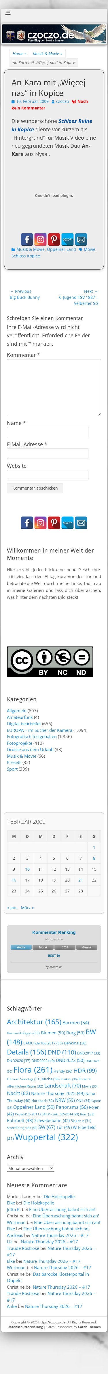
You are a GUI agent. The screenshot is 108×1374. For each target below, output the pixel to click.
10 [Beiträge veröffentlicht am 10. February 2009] (27, 869)
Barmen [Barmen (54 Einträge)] (75, 1022)
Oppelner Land (61, 249)
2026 (65, 947)
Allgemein (16, 710)
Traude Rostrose (23, 1248)
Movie (89, 249)
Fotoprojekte (19, 743)
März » (27, 907)
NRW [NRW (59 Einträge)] (65, 1100)
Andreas (15, 1235)
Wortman (16, 1222)
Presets (14, 762)
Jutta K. (14, 1209)
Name (16, 422)
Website (16, 465)
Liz (9, 1241)
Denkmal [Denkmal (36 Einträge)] (75, 1043)
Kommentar (23, 354)
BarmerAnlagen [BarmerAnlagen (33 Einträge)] (23, 1033)
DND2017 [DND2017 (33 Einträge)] (88, 1053)
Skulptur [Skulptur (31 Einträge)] (81, 1121)
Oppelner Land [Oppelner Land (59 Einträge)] (34, 1107)
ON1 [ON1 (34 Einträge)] (83, 1100)
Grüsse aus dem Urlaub (30, 749)
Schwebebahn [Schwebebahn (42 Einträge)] (52, 1120)
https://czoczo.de (52, 1322)
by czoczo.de (54, 967)
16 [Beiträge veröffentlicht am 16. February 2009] (14, 880)
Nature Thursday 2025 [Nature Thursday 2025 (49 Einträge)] (57, 1093)
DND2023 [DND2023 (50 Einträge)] (70, 1060)
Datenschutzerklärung (25, 1327)
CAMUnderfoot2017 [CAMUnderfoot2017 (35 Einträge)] (43, 1043)
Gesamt (87, 947)
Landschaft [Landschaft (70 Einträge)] (62, 1085)
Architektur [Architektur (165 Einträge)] (34, 1021)
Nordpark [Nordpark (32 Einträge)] (42, 1100)
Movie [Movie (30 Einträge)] (89, 1086)
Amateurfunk (20, 717)
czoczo (62, 101)
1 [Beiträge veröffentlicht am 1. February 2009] (94, 847)
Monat (43, 947)
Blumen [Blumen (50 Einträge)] (53, 1033)
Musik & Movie (47, 54)
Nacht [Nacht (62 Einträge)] (18, 1093)
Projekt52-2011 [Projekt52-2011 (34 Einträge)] (31, 1114)
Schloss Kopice (26, 256)
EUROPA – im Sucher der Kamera (39, 730)
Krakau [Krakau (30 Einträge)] (69, 1079)
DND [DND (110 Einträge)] (62, 1052)
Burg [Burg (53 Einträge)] (75, 1032)
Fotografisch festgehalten (32, 736)
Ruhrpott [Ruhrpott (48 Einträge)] (20, 1120)
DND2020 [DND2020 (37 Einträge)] (18, 1060)
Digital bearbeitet (24, 723)
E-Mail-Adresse (27, 444)
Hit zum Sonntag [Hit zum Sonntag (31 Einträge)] (24, 1079)
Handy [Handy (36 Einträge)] (63, 1071)
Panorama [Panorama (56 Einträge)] (72, 1107)
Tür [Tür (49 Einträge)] (64, 1127)
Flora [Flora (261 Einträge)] (32, 1069)
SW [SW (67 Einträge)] (46, 1127)
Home (20, 54)
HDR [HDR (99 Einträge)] (85, 1070)
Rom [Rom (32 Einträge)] (87, 1114)
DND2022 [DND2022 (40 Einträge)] (43, 1060)
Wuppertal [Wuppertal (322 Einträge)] (46, 1137)
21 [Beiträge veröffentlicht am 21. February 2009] (80, 880)
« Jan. (12, 907)
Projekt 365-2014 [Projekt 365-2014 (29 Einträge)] (63, 1114)
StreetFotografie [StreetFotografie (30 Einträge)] (22, 1127)
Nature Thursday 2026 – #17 (60, 1235)
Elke (11, 1203)
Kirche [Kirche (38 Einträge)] (51, 1079)
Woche (21, 947)
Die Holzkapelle (59, 1196)
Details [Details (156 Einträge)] (26, 1052)
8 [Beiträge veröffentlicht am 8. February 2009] (94, 858)
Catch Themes (89, 1327)
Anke (12, 1306)
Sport (12, 769)
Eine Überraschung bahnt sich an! (62, 1209)
